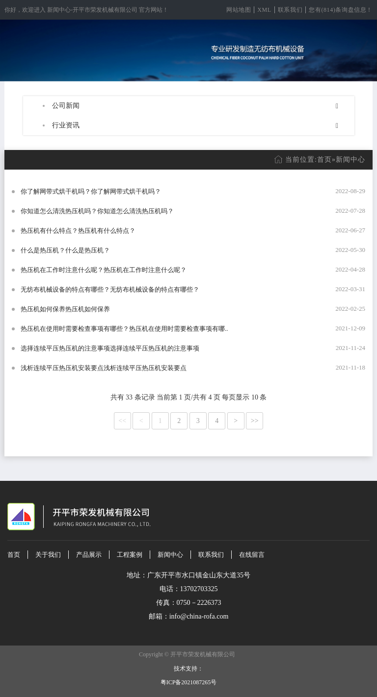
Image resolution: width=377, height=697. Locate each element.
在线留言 (252, 554)
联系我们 (290, 9)
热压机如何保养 (43, 309)
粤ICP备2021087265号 (189, 682)
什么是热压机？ (43, 250)
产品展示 (89, 554)
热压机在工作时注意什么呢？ (62, 270)
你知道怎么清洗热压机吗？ (59, 211)
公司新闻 (66, 105)
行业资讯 (66, 125)
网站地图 (238, 9)
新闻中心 (350, 159)
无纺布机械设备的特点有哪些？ (65, 289)
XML (264, 9)
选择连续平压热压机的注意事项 (65, 348)
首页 (324, 159)
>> (255, 420)
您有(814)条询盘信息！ (341, 9)
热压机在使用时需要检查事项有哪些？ (75, 328)
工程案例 (129, 554)
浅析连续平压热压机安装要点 (62, 368)
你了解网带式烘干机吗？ (56, 191)
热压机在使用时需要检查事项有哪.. (178, 328)
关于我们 (48, 554)
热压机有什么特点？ (49, 230)
